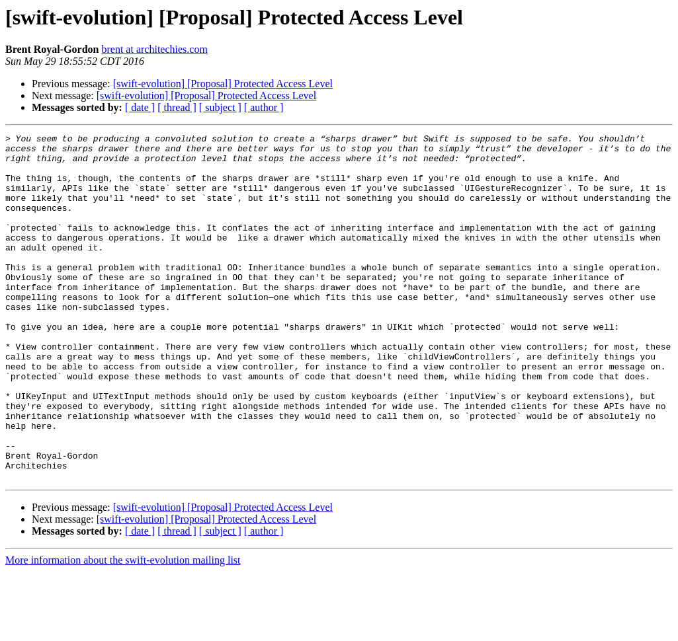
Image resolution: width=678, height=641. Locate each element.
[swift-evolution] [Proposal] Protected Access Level (223, 83)
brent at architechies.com (154, 49)
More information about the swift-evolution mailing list (123, 629)
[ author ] (264, 107)
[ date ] (140, 107)
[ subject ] (220, 107)
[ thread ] (176, 107)
